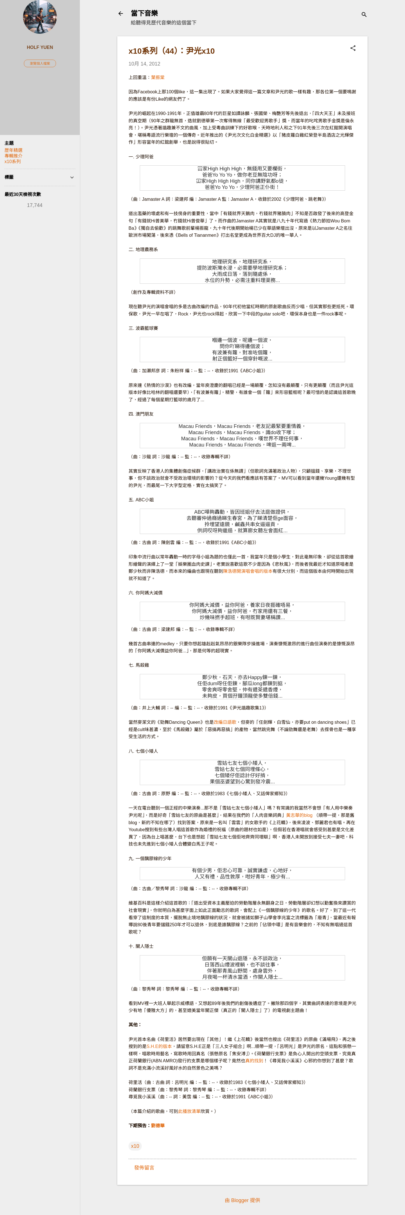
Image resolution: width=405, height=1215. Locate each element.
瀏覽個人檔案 (40, 64)
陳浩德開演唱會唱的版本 (248, 571)
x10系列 (12, 161)
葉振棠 (158, 77)
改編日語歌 (225, 722)
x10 (135, 1146)
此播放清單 (189, 1111)
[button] (353, 49)
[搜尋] (364, 15)
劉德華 (158, 1125)
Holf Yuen (40, 47)
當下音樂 (144, 13)
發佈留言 (144, 1168)
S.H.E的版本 (159, 1046)
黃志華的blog (299, 815)
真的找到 (254, 1060)
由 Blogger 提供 (242, 1200)
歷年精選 (13, 150)
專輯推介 (13, 156)
